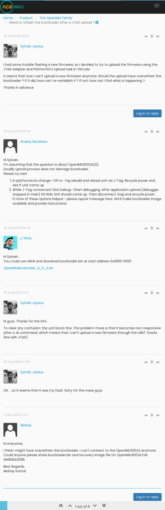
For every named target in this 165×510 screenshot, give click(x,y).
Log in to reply (147, 113)
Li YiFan (26, 238)
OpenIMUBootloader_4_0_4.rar (28, 268)
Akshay (26, 425)
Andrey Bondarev (34, 141)
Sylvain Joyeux (32, 46)
